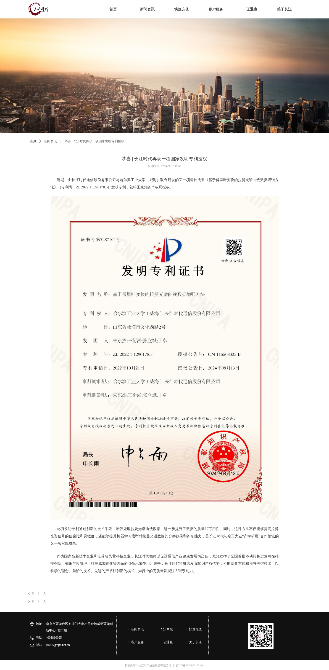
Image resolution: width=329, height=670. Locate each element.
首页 (33, 141)
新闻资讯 (50, 141)
